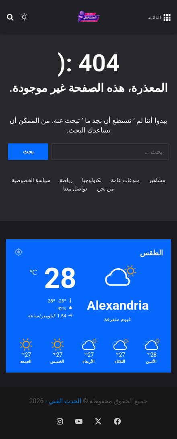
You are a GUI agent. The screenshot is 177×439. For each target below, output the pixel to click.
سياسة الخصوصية (31, 180)
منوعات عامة (125, 180)
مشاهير (157, 180)
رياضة (66, 180)
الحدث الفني (65, 401)
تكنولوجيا (92, 180)
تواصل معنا (75, 189)
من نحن (105, 189)
